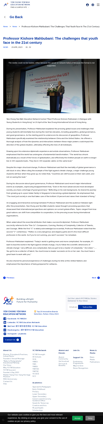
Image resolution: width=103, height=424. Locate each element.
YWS (34, 364)
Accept (77, 418)
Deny (90, 418)
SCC (34, 376)
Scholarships (37, 410)
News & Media (93, 351)
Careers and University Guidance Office (41, 400)
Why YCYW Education (11, 368)
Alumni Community (63, 358)
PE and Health (37, 408)
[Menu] (98, 4)
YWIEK (35, 366)
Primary (35, 392)
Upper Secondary (39, 396)
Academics (37, 383)
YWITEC (35, 371)
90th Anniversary (10, 379)
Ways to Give (78, 366)
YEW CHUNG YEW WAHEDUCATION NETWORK (20, 3)
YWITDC (35, 369)
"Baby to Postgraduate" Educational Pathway (12, 362)
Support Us (78, 357)
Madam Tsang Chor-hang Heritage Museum (16, 376)
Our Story (7, 365)
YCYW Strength (38, 354)
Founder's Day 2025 (11, 372)
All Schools (36, 357)
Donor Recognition (80, 368)
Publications (95, 362)
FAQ (5, 384)
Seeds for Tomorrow (40, 403)
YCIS (34, 359)
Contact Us (7, 381)
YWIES (35, 362)
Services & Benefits (63, 364)
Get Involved (64, 361)
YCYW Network (39, 350)
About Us (7, 350)
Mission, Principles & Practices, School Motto (15, 355)
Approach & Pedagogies (41, 387)
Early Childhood (38, 389)
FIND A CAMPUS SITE (19, 7)
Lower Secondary (39, 394)
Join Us (76, 350)
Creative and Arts (39, 405)
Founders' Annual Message (13, 359)
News (92, 357)
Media (92, 359)
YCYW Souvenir (9, 370)
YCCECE (35, 374)
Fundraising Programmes (78, 362)
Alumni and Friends (64, 351)
